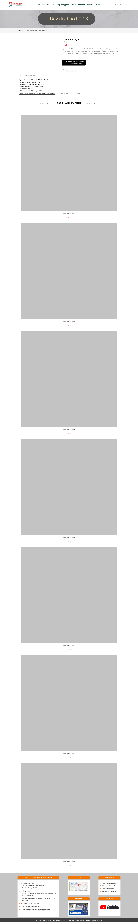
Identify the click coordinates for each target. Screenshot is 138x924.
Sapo (100, 922)
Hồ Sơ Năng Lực (78, 4)
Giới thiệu (51, 4)
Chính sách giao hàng (109, 885)
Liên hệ (97, 4)
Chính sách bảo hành (108, 888)
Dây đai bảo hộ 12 (69, 647)
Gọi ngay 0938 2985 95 (74, 62)
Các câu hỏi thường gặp (109, 893)
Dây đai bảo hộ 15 (69, 431)
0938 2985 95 (35, 909)
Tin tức (90, 4)
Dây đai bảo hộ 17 (69, 215)
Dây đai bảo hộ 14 (69, 539)
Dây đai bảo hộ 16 (69, 323)
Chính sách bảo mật (108, 890)
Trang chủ (41, 4)
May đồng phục (63, 5)
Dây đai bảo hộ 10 (69, 863)
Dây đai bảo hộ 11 (69, 755)
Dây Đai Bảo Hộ (31, 30)
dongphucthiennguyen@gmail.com (38, 912)
